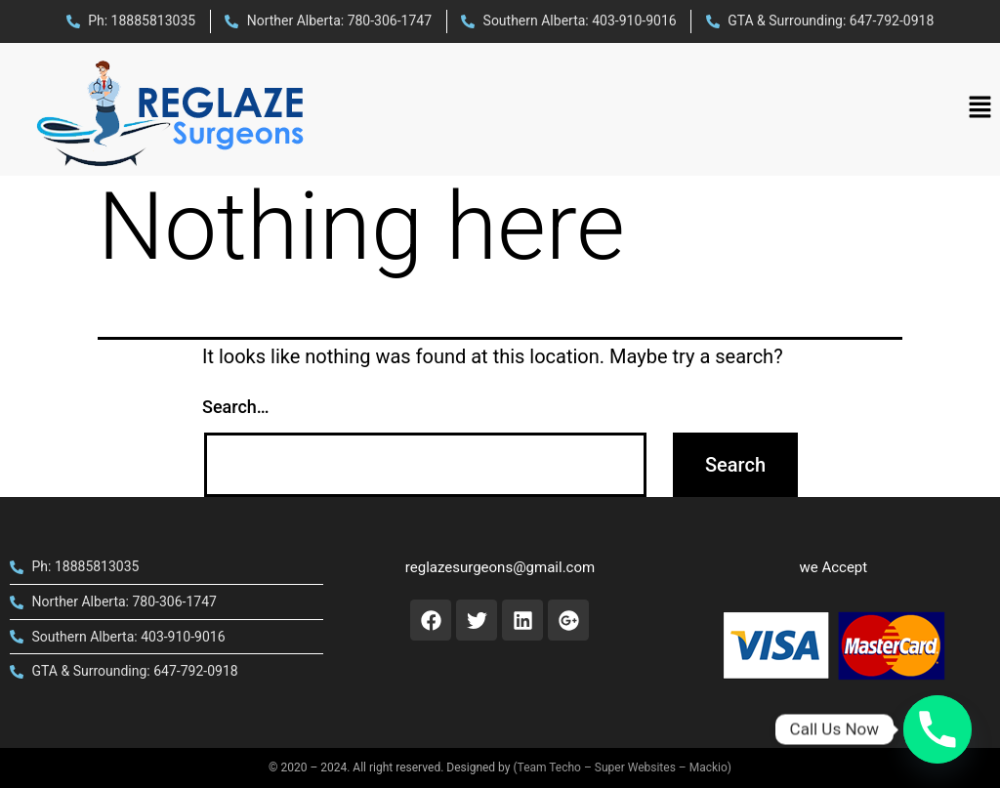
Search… (236, 406)
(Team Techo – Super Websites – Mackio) (622, 767)
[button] (980, 109)
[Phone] (937, 729)
